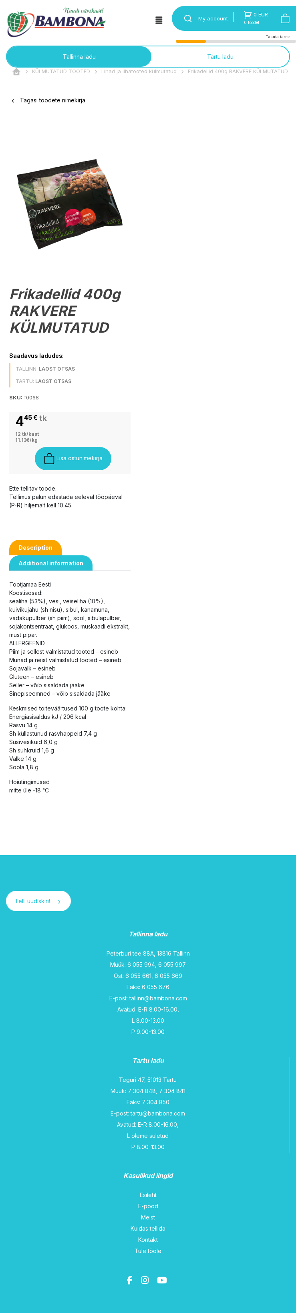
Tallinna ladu (79, 56)
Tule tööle (148, 1250)
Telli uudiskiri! (37, 901)
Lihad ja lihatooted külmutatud (139, 71)
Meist (148, 1217)
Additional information (50, 563)
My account (213, 18)
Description (35, 547)
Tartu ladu (220, 56)
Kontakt (148, 1239)
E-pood (148, 1206)
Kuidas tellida (148, 1228)
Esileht (148, 1194)
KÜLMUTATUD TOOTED (61, 71)
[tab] (35, 547)
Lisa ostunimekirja (73, 458)
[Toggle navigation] (159, 20)
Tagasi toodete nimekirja (48, 100)
